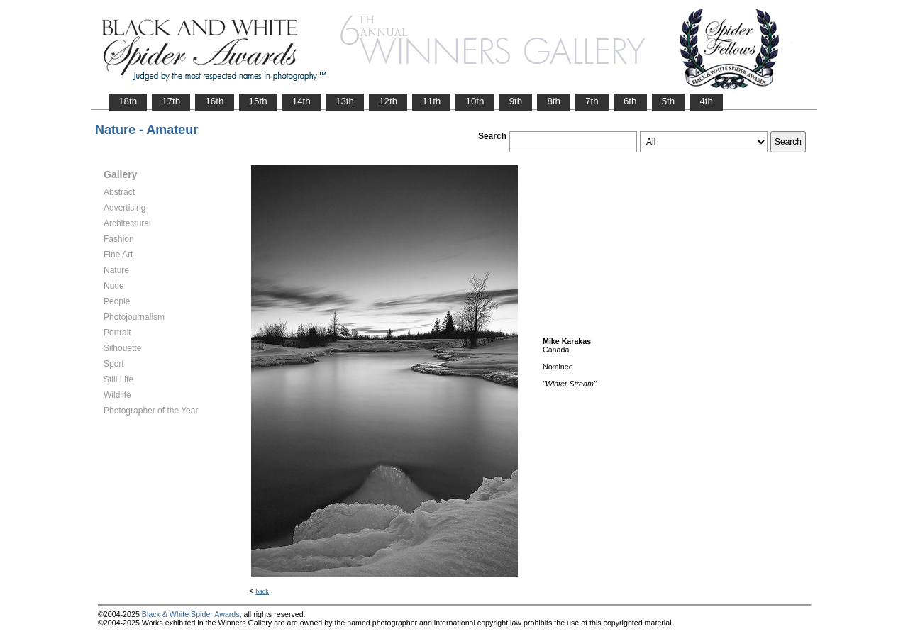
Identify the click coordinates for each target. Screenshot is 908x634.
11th (431, 101)
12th (388, 101)
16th (214, 101)
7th (592, 101)
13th (345, 101)
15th (258, 101)
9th (516, 101)
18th (128, 101)
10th (475, 101)
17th (171, 101)
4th (706, 101)
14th (301, 101)
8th (553, 101)
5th (668, 101)
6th (630, 101)
